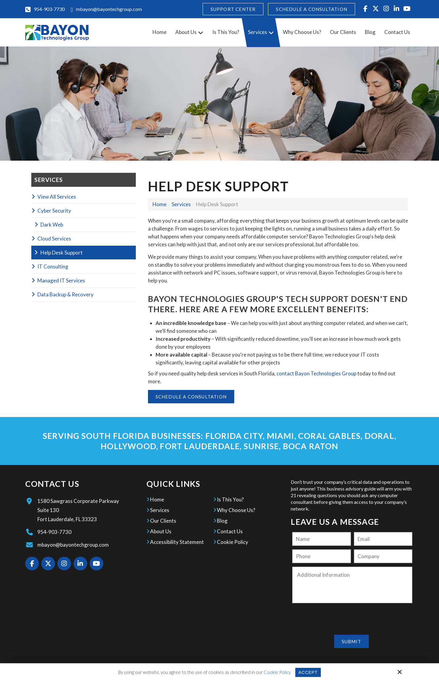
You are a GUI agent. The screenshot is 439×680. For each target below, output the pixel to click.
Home (159, 204)
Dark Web (51, 224)
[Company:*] (383, 556)
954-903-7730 (49, 9)
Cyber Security (54, 210)
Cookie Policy (276, 672)
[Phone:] (321, 556)
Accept (308, 672)
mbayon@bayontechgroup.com (109, 9)
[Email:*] (383, 539)
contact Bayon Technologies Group (316, 373)
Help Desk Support (61, 252)
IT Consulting (52, 266)
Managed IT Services (61, 280)
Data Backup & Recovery (65, 294)
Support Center (233, 9)
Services (181, 204)
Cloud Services (54, 238)
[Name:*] (321, 539)
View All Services (56, 196)
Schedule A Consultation (311, 9)
